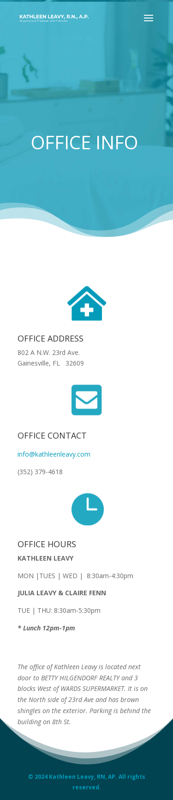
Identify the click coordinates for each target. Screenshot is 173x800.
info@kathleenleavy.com (54, 454)
